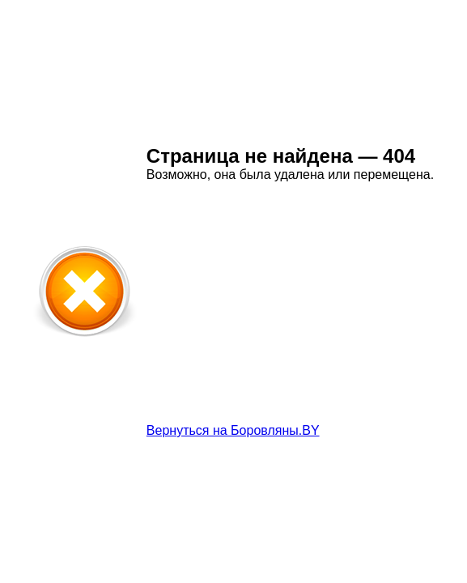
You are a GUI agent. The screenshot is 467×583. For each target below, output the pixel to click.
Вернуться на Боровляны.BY (233, 430)
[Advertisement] (282, 310)
